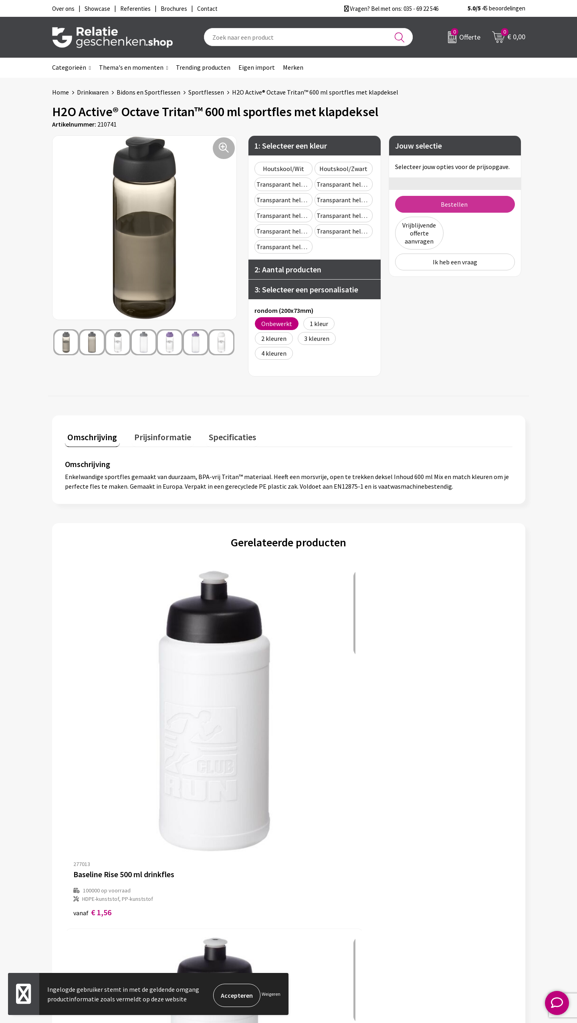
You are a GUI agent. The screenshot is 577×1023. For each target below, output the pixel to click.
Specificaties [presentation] (219, 434)
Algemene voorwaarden (449, 874)
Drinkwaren (93, 92)
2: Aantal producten (287, 269)
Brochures (315, 900)
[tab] (90, 436)
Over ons (196, 874)
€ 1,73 (316, 722)
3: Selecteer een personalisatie (306, 289)
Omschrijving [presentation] (90, 434)
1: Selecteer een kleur (290, 146)
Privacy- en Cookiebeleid (450, 887)
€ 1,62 (204, 722)
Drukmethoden (205, 912)
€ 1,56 (92, 722)
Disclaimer (431, 900)
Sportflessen (206, 92)
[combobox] (308, 37)
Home (60, 92)
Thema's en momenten (131, 67)
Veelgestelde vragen (212, 900)
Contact (312, 874)
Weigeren (271, 995)
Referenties (317, 912)
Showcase (314, 887)
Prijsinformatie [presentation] (155, 434)
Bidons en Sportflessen (148, 92)
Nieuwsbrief (200, 887)
